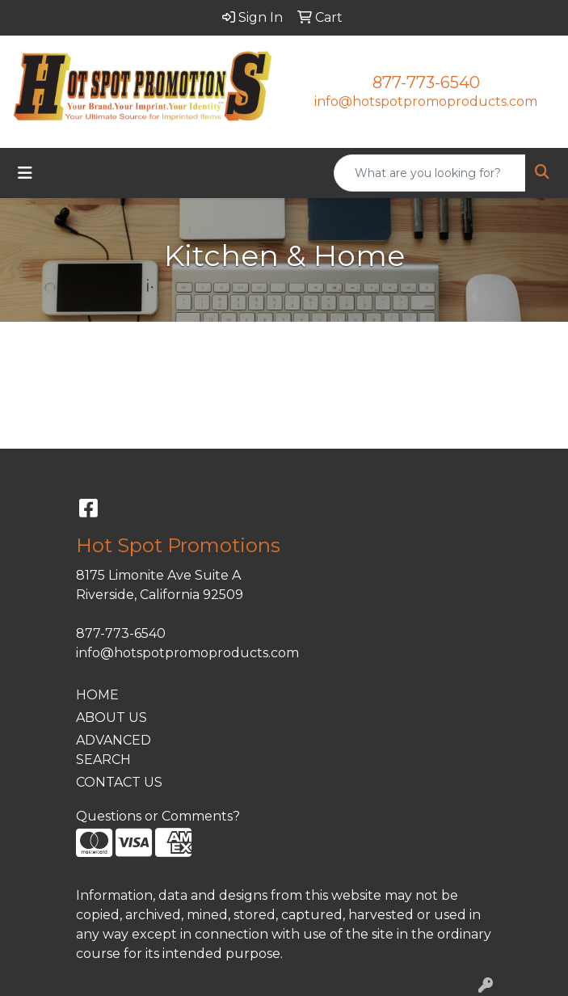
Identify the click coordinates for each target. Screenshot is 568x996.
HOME (97, 695)
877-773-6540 (426, 82)
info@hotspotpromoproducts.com (425, 101)
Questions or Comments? (158, 816)
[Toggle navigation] (25, 173)
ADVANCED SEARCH (113, 749)
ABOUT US (111, 717)
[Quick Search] (430, 173)
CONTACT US (119, 782)
